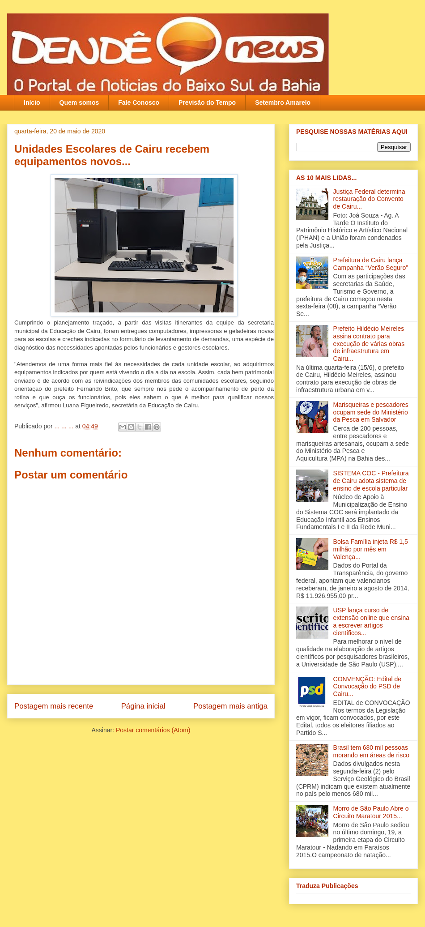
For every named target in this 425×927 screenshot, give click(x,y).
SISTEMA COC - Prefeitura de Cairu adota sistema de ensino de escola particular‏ (371, 481)
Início (32, 102)
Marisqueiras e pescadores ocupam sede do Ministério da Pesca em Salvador (370, 412)
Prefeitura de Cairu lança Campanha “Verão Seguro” (370, 263)
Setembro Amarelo (282, 102)
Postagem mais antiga (230, 706)
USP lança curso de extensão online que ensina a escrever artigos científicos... (371, 621)
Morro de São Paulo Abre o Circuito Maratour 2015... (371, 812)
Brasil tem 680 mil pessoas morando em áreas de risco (371, 751)
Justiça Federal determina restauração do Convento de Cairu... (369, 199)
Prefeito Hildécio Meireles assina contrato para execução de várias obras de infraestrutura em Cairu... (369, 343)
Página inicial (143, 706)
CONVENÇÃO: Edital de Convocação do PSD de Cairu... (367, 686)
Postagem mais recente (53, 706)
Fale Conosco (138, 102)
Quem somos (79, 102)
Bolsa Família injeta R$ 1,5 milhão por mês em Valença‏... (370, 549)
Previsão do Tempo (207, 102)
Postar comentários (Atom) (153, 730)
